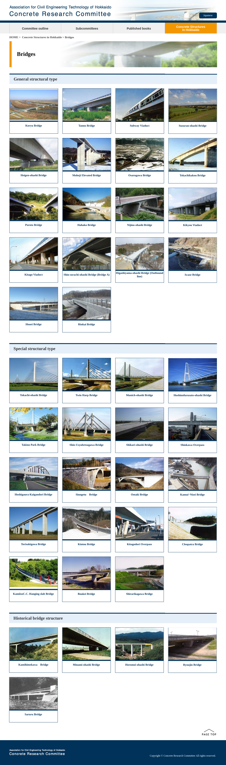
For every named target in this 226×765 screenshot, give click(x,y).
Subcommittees (87, 28)
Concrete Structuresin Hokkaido (190, 28)
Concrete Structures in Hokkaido (42, 37)
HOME (13, 37)
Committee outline (35, 28)
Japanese (208, 15)
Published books (139, 28)
